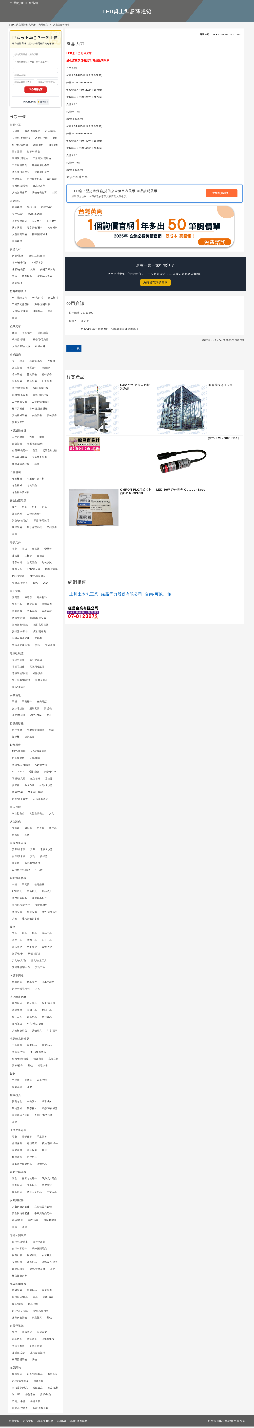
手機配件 (27, 703)
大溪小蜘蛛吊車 (77, 177)
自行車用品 (39, 1243)
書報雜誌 (17, 1025)
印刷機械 (17, 480)
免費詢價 (35, 91)
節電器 (28, 598)
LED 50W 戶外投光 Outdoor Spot (180, 489)
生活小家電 (18, 1347)
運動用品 (32, 1263)
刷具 (24, 934)
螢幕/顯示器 (18, 688)
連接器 (16, 557)
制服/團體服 (50, 1221)
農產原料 (27, 277)
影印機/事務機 (32, 864)
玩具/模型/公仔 (35, 1025)
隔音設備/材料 (35, 229)
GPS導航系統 (40, 800)
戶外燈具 (47, 892)
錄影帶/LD (50, 773)
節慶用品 (32, 1046)
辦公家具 (32, 1004)
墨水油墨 (17, 153)
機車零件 (32, 983)
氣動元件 (47, 369)
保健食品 (35, 1403)
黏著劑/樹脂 (33, 153)
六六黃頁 (28, 1422)
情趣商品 (38, 1060)
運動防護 (17, 515)
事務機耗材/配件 (21, 871)
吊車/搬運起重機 (39, 410)
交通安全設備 (39, 458)
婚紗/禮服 (17, 1221)
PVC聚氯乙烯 (19, 299)
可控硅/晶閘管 (37, 577)
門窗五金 (32, 948)
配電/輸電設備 (38, 619)
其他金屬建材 (19, 222)
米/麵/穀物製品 (20, 1382)
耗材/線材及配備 (21, 766)
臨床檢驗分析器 (21, 1116)
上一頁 (75, 348)
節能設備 (52, 528)
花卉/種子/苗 (19, 264)
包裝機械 (17, 487)
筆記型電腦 (36, 661)
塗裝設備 (32, 376)
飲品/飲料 (53, 1389)
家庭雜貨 (37, 1319)
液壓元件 (32, 369)
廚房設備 (47, 1291)
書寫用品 (32, 1018)
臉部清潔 (17, 1158)
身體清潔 (32, 1144)
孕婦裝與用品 (49, 1180)
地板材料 (53, 229)
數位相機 (17, 731)
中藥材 (16, 1081)
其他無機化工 (19, 194)
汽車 (32, 438)
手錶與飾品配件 (43, 1215)
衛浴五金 (17, 948)
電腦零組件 (18, 668)
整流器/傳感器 (20, 584)
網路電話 (34, 710)
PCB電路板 (18, 577)
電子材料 (17, 564)
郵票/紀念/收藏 (20, 1060)
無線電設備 (18, 710)
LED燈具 (17, 892)
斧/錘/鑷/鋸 (34, 955)
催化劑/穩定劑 (20, 146)
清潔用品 (42, 1165)
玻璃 (14, 319)
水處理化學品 (42, 173)
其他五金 (40, 968)
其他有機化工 (39, 194)
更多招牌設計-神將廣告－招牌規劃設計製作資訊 (109, 329)
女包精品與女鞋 (43, 1208)
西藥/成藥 (42, 1081)
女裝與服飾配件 (21, 1208)
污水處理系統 (34, 528)
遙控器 (49, 780)
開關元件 (17, 570)
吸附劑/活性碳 (20, 187)
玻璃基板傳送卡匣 (220, 385)
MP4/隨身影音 (39, 752)
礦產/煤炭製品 (32, 132)
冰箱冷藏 (27, 1333)
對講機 (48, 710)
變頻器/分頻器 (20, 633)
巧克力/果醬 (18, 1403)
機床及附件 (18, 410)
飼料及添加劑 (47, 271)
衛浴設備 (17, 1291)
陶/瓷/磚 (31, 208)
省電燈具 (39, 886)
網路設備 (38, 675)
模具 (22, 362)
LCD (45, 584)
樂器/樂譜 (34, 773)
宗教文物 (53, 1060)
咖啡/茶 (16, 1396)
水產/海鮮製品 (35, 1375)
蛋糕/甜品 (45, 1396)
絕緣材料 (42, 598)
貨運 (35, 452)
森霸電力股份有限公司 (121, 594)
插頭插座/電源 (20, 626)
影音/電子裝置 (20, 800)
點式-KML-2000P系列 (223, 438)
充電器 (16, 598)
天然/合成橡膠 (20, 312)
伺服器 (28, 829)
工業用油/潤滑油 (42, 159)
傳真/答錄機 (18, 716)
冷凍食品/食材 (45, 277)
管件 (14, 934)
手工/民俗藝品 (38, 1053)
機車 (41, 438)
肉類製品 (17, 1375)
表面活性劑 (41, 139)
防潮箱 (16, 864)
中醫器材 (32, 1103)
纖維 (14, 334)
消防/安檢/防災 (20, 522)
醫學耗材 (32, 1110)
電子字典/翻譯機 (21, 681)
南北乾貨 (38, 1382)
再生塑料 (53, 299)
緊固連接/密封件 (21, 968)
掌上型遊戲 (18, 815)
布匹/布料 (27, 334)
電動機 (38, 639)
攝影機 (16, 738)
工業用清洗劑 (19, 166)
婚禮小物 (43, 1067)
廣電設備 (32, 913)
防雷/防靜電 (18, 619)
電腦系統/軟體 (20, 675)
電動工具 (17, 605)
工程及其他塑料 (21, 306)
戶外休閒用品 (39, 1250)
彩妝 (14, 1138)
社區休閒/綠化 (40, 235)
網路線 (16, 836)
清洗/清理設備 (20, 389)
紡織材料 (40, 347)
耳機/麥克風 (18, 780)
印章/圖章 (52, 1032)
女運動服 (47, 1256)
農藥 (32, 271)
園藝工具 (47, 934)
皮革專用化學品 (21, 173)
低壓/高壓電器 (40, 626)
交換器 (16, 829)
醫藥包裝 (17, 1103)
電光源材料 (41, 906)
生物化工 (17, 180)
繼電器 (35, 550)
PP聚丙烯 (37, 299)
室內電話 (42, 703)
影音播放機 (18, 759)
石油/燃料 (50, 132)
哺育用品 (17, 1186)
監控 (14, 508)
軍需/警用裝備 (41, 522)
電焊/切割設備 (40, 396)
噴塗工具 (17, 941)
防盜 (24, 508)
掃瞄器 (44, 858)
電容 (14, 550)
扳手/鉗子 (17, 955)
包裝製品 (32, 487)
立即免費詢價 (221, 193)
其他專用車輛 (19, 458)
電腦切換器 (46, 851)
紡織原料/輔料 (20, 341)
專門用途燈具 (19, 899)
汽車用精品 (48, 983)
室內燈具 (32, 892)
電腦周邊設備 (37, 668)
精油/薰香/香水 (50, 1144)
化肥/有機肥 (18, 271)
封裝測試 (47, 564)
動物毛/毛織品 (40, 341)
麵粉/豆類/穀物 (37, 257)
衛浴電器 (32, 1340)
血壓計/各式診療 (44, 1116)
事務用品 (17, 1004)
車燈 (14, 886)
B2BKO (61, 1422)
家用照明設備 (19, 1361)
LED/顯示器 (33, 570)
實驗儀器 (50, 646)
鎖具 (34, 934)
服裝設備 (52, 416)
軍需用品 (47, 1046)
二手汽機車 (18, 438)
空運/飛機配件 (20, 452)
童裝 (14, 1180)
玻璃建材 (17, 208)
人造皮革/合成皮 (21, 347)
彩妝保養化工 (34, 180)
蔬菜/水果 (17, 284)
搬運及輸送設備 (21, 465)
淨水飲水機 (48, 1340)
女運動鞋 (17, 1263)
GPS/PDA (36, 716)
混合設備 (17, 382)
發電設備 (32, 605)
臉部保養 (27, 1138)
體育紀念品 (18, 1270)
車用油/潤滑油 (20, 159)
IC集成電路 (51, 570)
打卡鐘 (39, 871)
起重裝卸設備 (50, 452)
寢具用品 (17, 1193)
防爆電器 (32, 612)
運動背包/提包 (50, 1263)
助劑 (55, 139)
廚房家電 (42, 1333)
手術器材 (17, 1110)
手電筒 (26, 886)
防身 (34, 508)
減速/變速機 (39, 633)
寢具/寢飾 (17, 1305)
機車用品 (17, 983)
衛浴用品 (32, 1291)
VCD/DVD (18, 773)
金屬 (54, 194)
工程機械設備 (19, 403)
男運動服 (17, 1256)
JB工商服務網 (45, 1422)
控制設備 (47, 605)
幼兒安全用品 (34, 1193)
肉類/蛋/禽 (18, 257)
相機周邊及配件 (35, 731)
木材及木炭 (37, 264)
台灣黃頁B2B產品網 (24, 3)
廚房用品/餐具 (20, 1298)
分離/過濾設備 (40, 389)
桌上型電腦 (18, 661)
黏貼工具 (47, 1011)
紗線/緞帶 (43, 334)
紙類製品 (47, 1018)
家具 (35, 1298)
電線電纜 (47, 612)
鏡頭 (51, 731)
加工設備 (17, 369)
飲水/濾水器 (48, 1004)
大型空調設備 (19, 235)
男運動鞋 (32, 1256)
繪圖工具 (32, 1011)
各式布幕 (30, 786)
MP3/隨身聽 (19, 752)
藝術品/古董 (18, 1053)
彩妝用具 (32, 1158)
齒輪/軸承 (47, 948)
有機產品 (53, 1375)
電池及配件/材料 (21, 646)
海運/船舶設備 (35, 445)
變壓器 (48, 550)
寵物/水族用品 (40, 1312)
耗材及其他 (41, 681)
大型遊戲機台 (37, 815)
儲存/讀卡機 (18, 858)
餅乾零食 (30, 1396)
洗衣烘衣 (17, 1340)
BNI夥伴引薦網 (78, 1422)
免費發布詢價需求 (155, 282)
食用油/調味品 (20, 1389)
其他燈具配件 (39, 899)
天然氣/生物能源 (21, 139)
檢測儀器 (17, 612)
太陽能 (16, 132)
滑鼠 (32, 851)
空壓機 (51, 362)
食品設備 (37, 416)
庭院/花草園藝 (20, 1312)
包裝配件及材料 (21, 494)
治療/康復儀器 (50, 1110)
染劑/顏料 (38, 146)
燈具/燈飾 (33, 1305)
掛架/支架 (17, 793)
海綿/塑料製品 (42, 306)
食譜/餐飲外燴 (40, 1409)
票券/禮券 (17, 1067)
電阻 (24, 550)
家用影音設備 (37, 1354)
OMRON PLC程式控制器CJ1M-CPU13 (136, 491)
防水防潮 (17, 229)
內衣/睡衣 (33, 1221)
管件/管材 (17, 215)
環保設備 (17, 528)
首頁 (11, 24)
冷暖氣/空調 (18, 1354)
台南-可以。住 (158, 594)
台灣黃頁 (14, 1422)
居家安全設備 (19, 1319)
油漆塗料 (53, 146)
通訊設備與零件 (30, 920)
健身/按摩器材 (37, 1270)
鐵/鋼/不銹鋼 (35, 215)
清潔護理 (47, 1186)
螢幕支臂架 (18, 423)
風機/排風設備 (20, 396)
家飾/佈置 (48, 1298)
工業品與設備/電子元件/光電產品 (31, 24)
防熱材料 (52, 222)
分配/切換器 (46, 786)
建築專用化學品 (40, 166)
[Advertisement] (155, 360)
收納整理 (17, 1011)
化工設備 (47, 382)
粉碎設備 (47, 376)
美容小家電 (36, 1347)
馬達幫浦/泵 (36, 362)
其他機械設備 (19, 416)
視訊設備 (30, 738)
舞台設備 (17, 913)
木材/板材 (46, 208)
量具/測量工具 (39, 962)
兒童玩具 (52, 1193)
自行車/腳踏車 (20, 1243)
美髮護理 (17, 1151)
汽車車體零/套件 (21, 990)
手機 (14, 703)
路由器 (53, 829)
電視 (14, 1333)
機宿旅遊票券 (19, 1277)
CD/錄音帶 (41, 766)
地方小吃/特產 (20, 1409)
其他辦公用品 (19, 1032)
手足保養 (42, 1138)
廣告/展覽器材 (50, 913)
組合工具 (47, 941)
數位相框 (35, 780)
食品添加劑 (39, 187)
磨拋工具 (32, 941)
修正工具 (17, 1018)
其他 (14, 277)
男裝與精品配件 (21, 1215)
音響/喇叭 (35, 759)
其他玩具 (37, 1032)
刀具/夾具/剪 (19, 962)
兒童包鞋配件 (29, 1180)
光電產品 (32, 564)
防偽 (44, 508)
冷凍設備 (17, 376)
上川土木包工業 (83, 594)
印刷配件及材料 (35, 480)
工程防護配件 (34, 515)
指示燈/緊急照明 (21, 906)
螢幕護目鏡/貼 (35, 793)
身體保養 (17, 1144)
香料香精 (52, 180)
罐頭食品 (38, 1389)
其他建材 (17, 242)
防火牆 (40, 829)
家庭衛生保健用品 (22, 1165)
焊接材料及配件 (21, 639)
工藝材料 (17, 1046)
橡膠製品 (38, 312)
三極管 (40, 557)
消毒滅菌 (47, 1103)
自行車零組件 (19, 1250)
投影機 (16, 786)
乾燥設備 (32, 382)
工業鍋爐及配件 (40, 403)
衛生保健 (32, 1151)
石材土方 (37, 222)
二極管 (28, 557)
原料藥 (28, 1081)
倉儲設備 (17, 445)
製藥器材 (17, 1088)
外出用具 (32, 1186)
